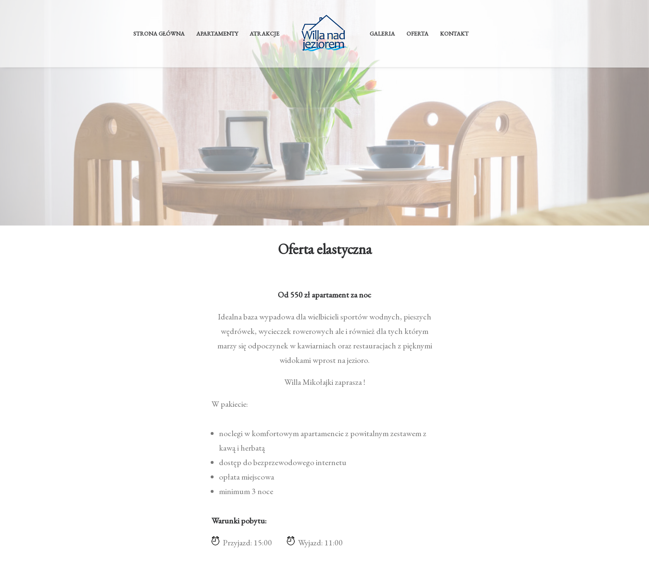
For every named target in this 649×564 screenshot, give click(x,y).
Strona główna (159, 33)
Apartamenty (217, 33)
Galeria (382, 33)
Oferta (417, 33)
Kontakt (454, 33)
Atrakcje (264, 33)
